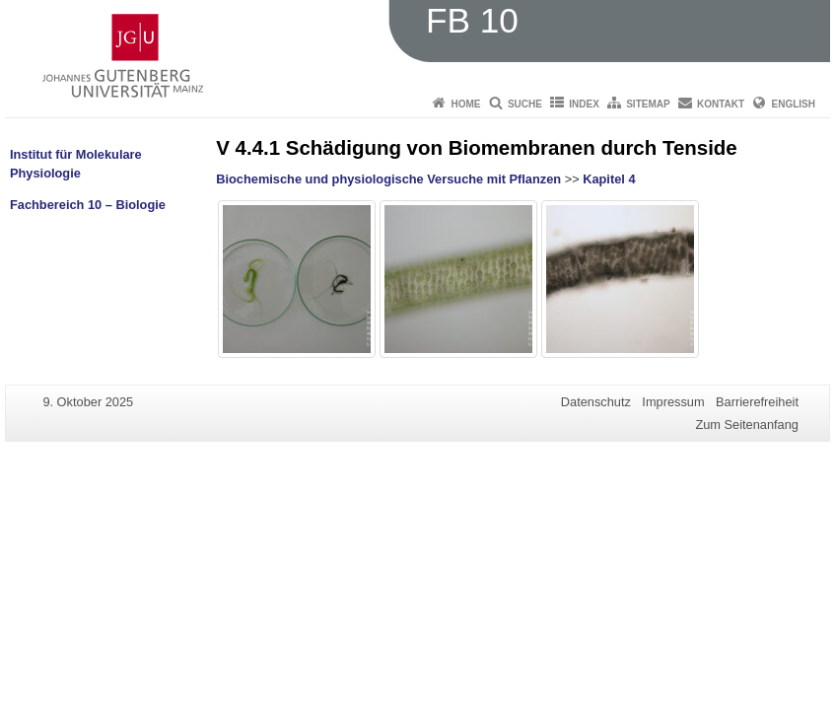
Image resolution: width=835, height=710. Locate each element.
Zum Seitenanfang (747, 424)
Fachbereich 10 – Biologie (88, 204)
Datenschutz (596, 401)
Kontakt (720, 104)
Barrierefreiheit (757, 401)
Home (466, 104)
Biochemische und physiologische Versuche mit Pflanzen (388, 179)
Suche (525, 104)
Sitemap (647, 104)
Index (584, 104)
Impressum (673, 401)
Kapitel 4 (609, 179)
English (793, 104)
